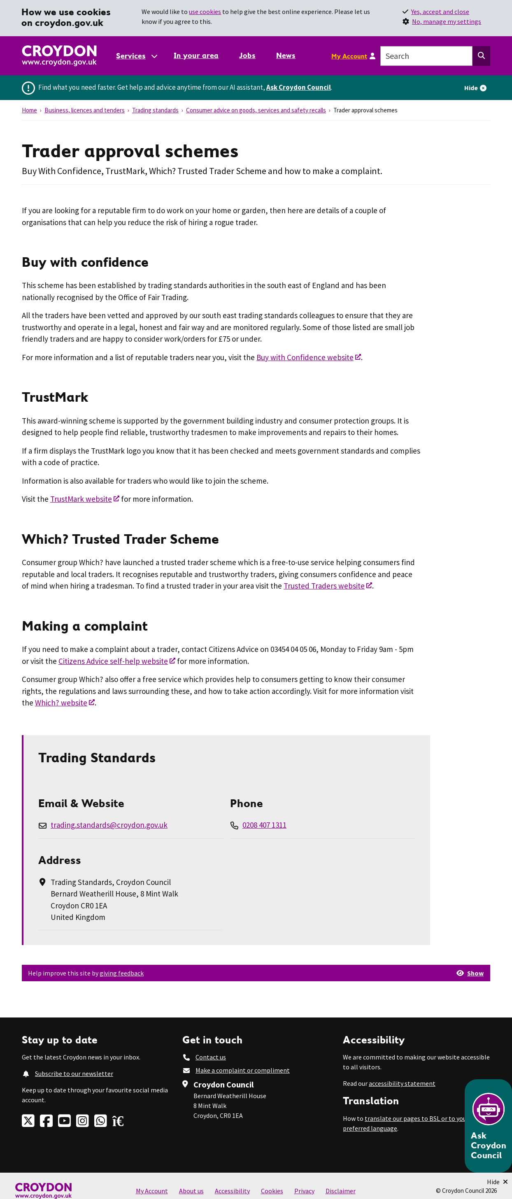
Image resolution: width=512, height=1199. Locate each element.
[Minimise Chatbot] (497, 1182)
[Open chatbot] (488, 1126)
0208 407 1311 (264, 825)
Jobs (247, 55)
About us (191, 1191)
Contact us (210, 1057)
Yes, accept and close (440, 11)
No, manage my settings (446, 21)
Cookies (272, 1191)
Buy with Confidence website (305, 357)
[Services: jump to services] (136, 56)
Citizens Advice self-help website (113, 661)
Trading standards (155, 110)
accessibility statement (402, 1083)
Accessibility (232, 1191)
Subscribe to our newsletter (74, 1073)
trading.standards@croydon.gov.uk (109, 825)
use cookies (205, 11)
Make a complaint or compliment (242, 1070)
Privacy (304, 1191)
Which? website (61, 703)
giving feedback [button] (122, 973)
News (286, 55)
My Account (349, 56)
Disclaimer (341, 1191)
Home (29, 110)
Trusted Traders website (324, 586)
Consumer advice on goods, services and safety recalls (256, 110)
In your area (196, 55)
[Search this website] (481, 56)
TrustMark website (81, 499)
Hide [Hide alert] (471, 88)
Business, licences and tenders (84, 110)
